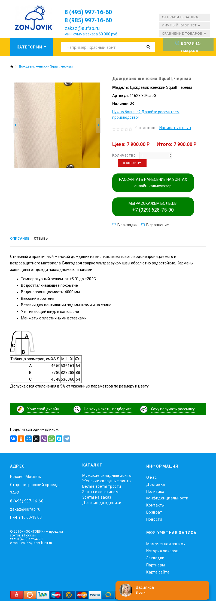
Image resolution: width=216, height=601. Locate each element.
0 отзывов (145, 128)
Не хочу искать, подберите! (108, 408)
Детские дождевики (101, 502)
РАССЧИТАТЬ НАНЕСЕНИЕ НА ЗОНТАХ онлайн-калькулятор (153, 182)
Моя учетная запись (165, 543)
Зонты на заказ (96, 496)
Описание (20, 239)
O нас (151, 476)
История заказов (162, 550)
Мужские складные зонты (107, 474)
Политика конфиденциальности (167, 494)
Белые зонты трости (101, 485)
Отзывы (44, 239)
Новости (154, 518)
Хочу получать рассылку (173, 408)
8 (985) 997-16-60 (92, 20)
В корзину (132, 162)
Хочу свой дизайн (43, 408)
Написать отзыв (175, 128)
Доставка (155, 483)
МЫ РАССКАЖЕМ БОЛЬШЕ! (153, 207)
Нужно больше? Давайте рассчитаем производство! (146, 115)
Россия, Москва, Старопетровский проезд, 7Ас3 (35, 484)
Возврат (154, 511)
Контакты (155, 504)
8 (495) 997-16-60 (92, 12)
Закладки (155, 557)
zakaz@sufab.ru (82, 28)
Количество (124, 155)
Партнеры (155, 564)
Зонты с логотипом (100, 491)
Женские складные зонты (107, 480)
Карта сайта (158, 571)
